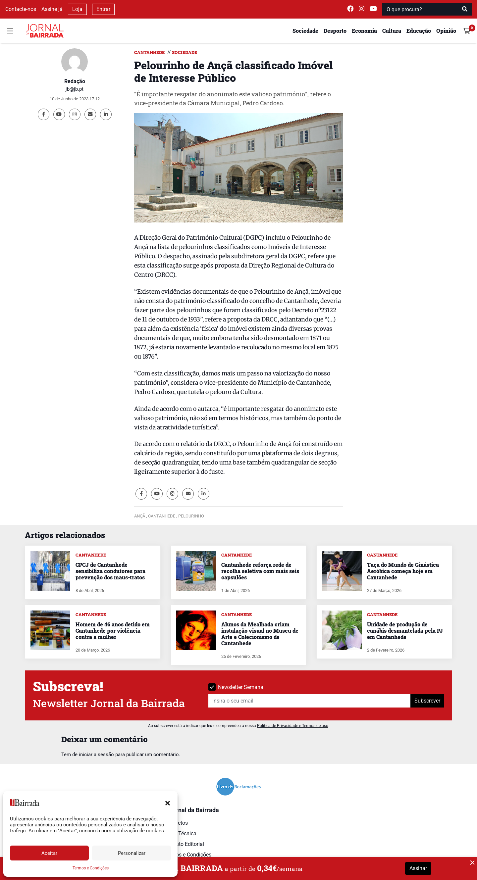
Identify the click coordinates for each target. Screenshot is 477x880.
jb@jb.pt (74, 89)
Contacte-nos (20, 9)
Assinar (418, 868)
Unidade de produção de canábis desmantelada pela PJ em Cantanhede (405, 630)
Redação (74, 81)
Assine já (52, 9)
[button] (167, 802)
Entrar (103, 9)
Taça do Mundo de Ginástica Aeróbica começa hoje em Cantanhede (403, 571)
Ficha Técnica (180, 833)
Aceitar (49, 853)
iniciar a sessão (96, 755)
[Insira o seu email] (309, 701)
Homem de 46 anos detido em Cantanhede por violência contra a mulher (113, 630)
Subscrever (427, 701)
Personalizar (131, 853)
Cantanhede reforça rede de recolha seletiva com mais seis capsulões (260, 571)
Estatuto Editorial (184, 844)
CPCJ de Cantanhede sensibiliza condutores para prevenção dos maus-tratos (110, 571)
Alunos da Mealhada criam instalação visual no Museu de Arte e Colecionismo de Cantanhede (259, 634)
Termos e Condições (91, 868)
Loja (77, 9)
